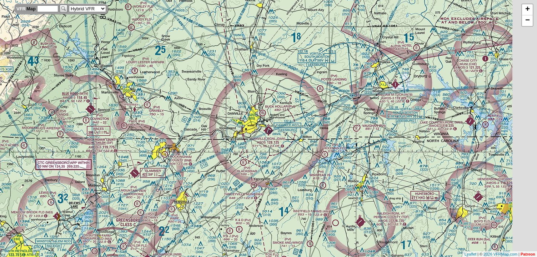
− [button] (527, 20)
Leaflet (470, 254)
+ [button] (527, 9)
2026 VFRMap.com (500, 254)
